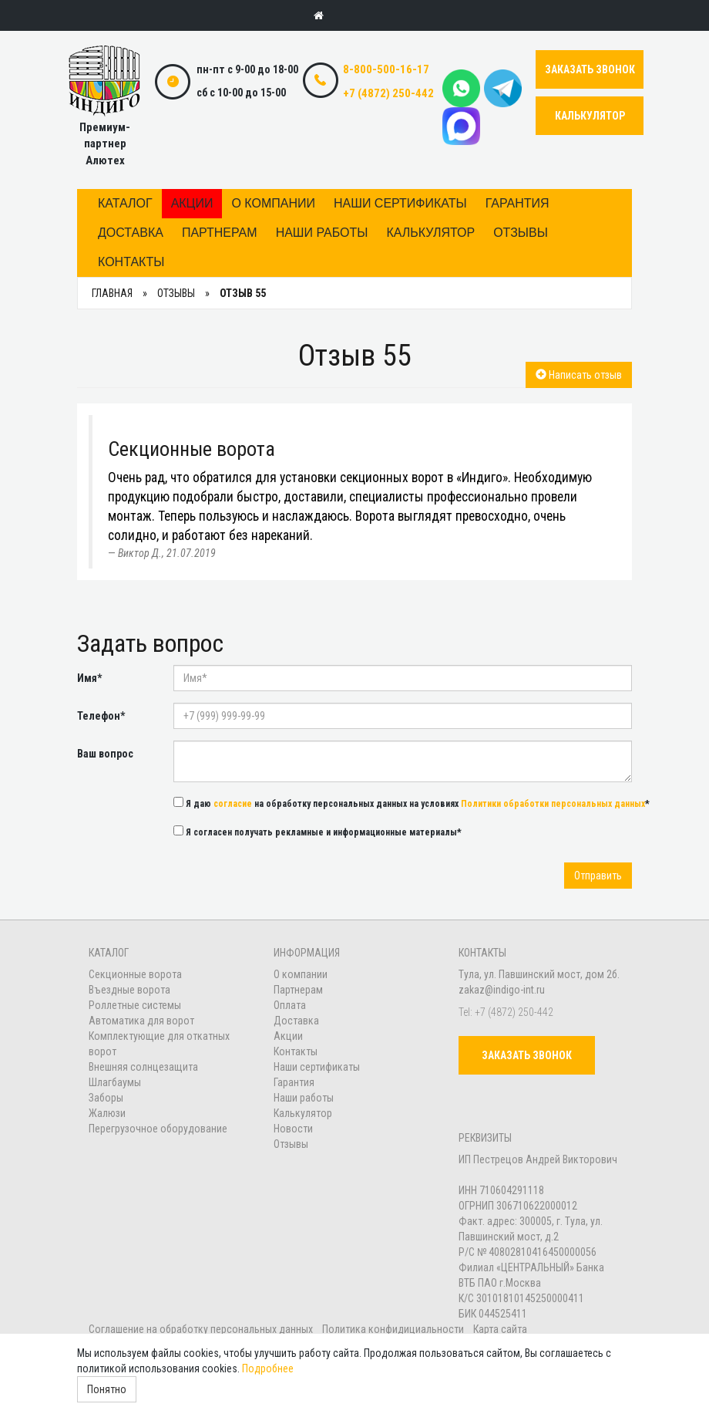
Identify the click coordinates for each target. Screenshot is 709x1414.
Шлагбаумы (115, 1082)
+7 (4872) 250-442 (388, 93)
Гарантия (517, 203)
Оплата (290, 1005)
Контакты (131, 261)
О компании (273, 203)
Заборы (106, 1098)
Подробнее (268, 1368)
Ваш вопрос (105, 753)
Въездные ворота (129, 990)
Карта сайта (500, 1329)
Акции (192, 203)
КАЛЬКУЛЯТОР (590, 116)
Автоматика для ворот (141, 1020)
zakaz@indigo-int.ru (502, 990)
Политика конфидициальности (393, 1329)
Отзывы (520, 232)
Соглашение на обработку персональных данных (202, 1329)
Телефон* (101, 716)
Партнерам (219, 232)
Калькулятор (430, 232)
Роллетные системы (135, 1005)
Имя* (89, 678)
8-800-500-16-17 (386, 69)
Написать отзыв (579, 375)
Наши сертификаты (400, 203)
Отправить (598, 875)
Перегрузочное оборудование (158, 1128)
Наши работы (322, 232)
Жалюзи (107, 1113)
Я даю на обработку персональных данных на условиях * (411, 803)
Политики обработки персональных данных (553, 803)
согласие (232, 803)
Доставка (130, 232)
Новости (293, 1128)
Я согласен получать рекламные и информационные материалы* (317, 831)
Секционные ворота (135, 974)
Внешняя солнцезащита (143, 1067)
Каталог (125, 203)
